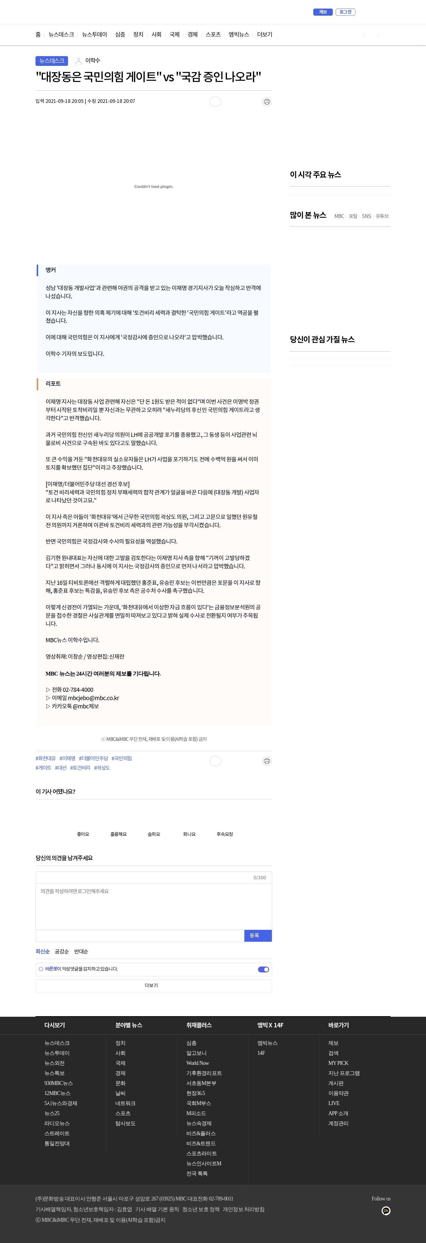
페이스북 (364, 1212)
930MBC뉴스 (58, 1083)
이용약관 (338, 1093)
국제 (175, 35)
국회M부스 (198, 1103)
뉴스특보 (54, 1073)
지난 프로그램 (344, 1073)
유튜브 (352, 1212)
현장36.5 (195, 1093)
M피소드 (196, 1113)
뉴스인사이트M (203, 1163)
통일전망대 (57, 1143)
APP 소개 (338, 1113)
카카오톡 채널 (387, 1212)
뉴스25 (51, 1113)
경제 (193, 35)
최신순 (42, 952)
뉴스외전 (54, 1063)
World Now (197, 1063)
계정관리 (338, 1123)
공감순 (62, 952)
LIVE (333, 1103)
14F (261, 1053)
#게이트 (43, 768)
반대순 (81, 952)
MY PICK (371, 12)
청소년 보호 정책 (201, 1209)
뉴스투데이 (94, 35)
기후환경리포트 (204, 1073)
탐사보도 (125, 1123)
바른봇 (47, 969)
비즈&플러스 (201, 1133)
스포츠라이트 (201, 1153)
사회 (156, 35)
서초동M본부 (201, 1083)
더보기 (264, 35)
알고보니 (196, 1053)
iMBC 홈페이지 (384, 12)
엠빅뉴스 (239, 35)
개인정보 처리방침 (243, 1209)
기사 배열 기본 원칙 (157, 1209)
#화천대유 (46, 759)
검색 (362, 12)
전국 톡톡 (197, 1174)
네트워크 (125, 1103)
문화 (120, 1083)
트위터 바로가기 (385, 34)
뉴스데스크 (61, 35)
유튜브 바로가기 (357, 34)
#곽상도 (102, 768)
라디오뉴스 (57, 1123)
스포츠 (213, 35)
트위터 (376, 1212)
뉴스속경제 (199, 1123)
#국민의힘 (122, 759)
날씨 (120, 1093)
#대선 (60, 768)
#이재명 (67, 759)
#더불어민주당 (93, 759)
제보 (323, 12)
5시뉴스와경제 (60, 1103)
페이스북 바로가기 (371, 34)
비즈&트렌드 (201, 1143)
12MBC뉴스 (57, 1093)
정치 (138, 35)
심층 (120, 35)
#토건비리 (80, 768)
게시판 (335, 1083)
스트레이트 (57, 1133)
